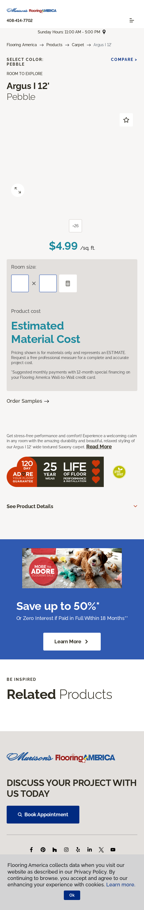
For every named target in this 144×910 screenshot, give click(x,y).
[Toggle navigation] (131, 20)
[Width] (48, 283)
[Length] (20, 283)
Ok (72, 895)
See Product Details (30, 506)
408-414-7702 (20, 20)
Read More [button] (99, 446)
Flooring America (22, 45)
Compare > (124, 59)
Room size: (23, 267)
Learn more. (120, 884)
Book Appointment (43, 814)
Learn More (72, 642)
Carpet (78, 45)
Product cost (26, 311)
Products (54, 45)
